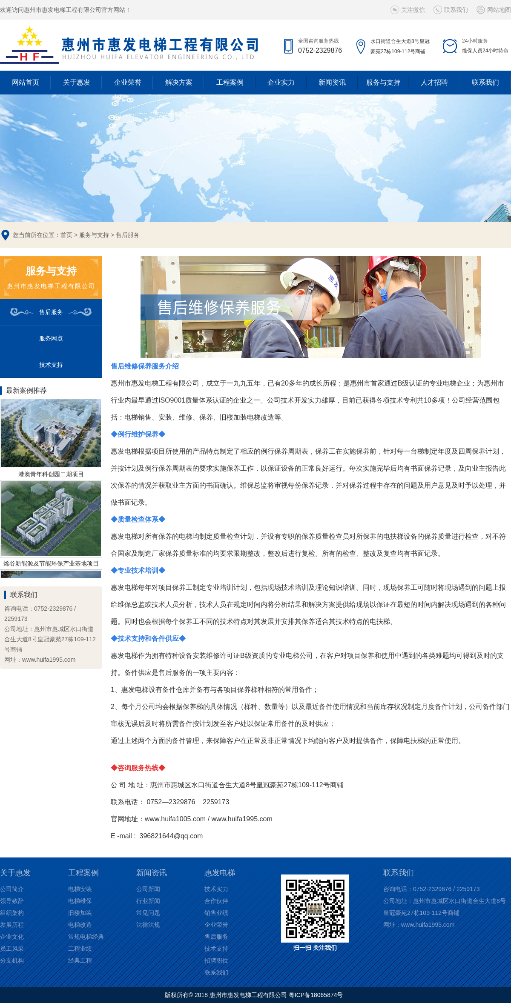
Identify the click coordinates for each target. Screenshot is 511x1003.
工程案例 (230, 82)
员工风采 (12, 948)
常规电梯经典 (86, 936)
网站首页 (25, 82)
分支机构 (12, 960)
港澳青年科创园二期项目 (51, 475)
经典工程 (80, 960)
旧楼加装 (80, 912)
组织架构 (12, 912)
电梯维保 (80, 900)
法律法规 (148, 924)
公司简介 (12, 889)
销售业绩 (216, 912)
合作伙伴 (216, 900)
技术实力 (216, 889)
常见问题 (148, 912)
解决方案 (178, 82)
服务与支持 (383, 82)
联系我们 (456, 9)
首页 (66, 234)
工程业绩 (80, 948)
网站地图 (499, 9)
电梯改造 (80, 924)
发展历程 (12, 924)
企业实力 (281, 82)
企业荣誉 (127, 82)
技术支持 (51, 364)
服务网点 (51, 338)
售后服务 (128, 234)
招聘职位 (216, 960)
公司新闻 (148, 889)
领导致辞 (12, 900)
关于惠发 (76, 82)
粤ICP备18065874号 (316, 995)
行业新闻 (148, 900)
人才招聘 (434, 82)
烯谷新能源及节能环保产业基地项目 (51, 565)
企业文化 (12, 936)
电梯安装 (80, 889)
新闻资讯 (332, 82)
